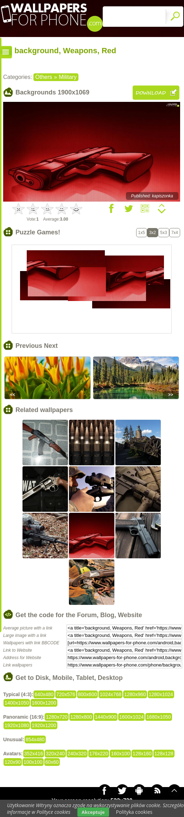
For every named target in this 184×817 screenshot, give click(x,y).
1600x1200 (44, 703)
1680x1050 (158, 717)
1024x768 (110, 694)
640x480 (43, 694)
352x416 (33, 753)
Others (43, 77)
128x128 (163, 753)
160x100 (120, 753)
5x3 (163, 232)
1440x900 (106, 717)
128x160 (142, 753)
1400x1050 (17, 703)
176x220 (98, 753)
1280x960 (135, 694)
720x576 (65, 694)
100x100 (33, 762)
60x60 (52, 762)
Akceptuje (93, 812)
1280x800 (81, 717)
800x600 (87, 694)
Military (68, 77)
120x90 (13, 762)
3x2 (152, 232)
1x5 (141, 232)
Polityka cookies (134, 812)
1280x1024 (161, 694)
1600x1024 (131, 717)
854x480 (35, 739)
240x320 (77, 753)
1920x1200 (44, 725)
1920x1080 (17, 725)
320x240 (55, 753)
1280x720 (57, 717)
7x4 (174, 232)
